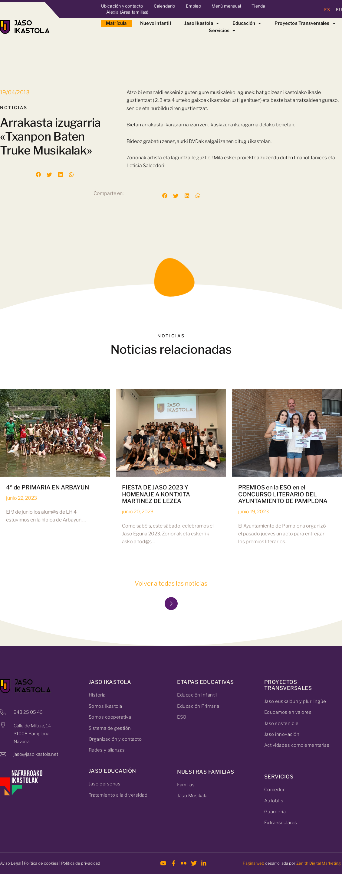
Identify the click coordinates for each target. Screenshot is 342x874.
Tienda (258, 5)
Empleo (193, 5)
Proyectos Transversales (305, 23)
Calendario (164, 5)
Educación (246, 23)
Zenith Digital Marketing (318, 863)
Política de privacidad (80, 863)
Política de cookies (41, 863)
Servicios (222, 30)
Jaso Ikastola (201, 23)
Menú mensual (226, 5)
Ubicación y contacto (122, 5)
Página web (253, 863)
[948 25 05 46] (3, 712)
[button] (38, 174)
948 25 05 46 (28, 712)
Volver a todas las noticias (171, 583)
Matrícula (116, 23)
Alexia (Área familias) (127, 12)
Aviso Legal (10, 863)
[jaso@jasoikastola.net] (3, 754)
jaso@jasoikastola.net (36, 754)
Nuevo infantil (155, 23)
